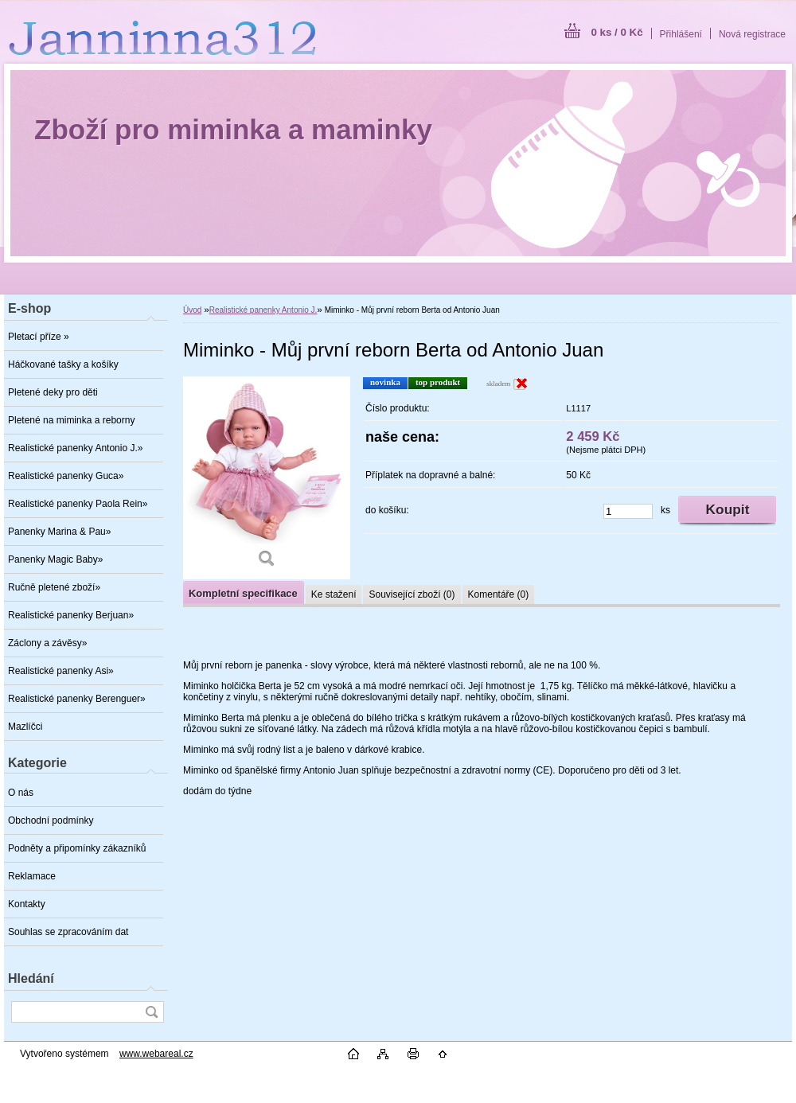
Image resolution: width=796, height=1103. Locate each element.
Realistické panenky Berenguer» (77, 698)
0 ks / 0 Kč (616, 32)
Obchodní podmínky (50, 820)
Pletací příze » (38, 336)
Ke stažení (334, 594)
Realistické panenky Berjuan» (71, 615)
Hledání (31, 978)
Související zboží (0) (412, 594)
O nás (20, 792)
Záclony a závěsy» (47, 643)
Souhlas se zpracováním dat (68, 931)
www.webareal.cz (156, 1053)
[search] (151, 1012)
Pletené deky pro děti (53, 392)
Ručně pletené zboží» (54, 587)
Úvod (192, 310)
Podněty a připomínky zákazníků (77, 848)
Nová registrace (752, 34)
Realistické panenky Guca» (65, 475)
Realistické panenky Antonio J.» (75, 448)
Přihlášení (681, 34)
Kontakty (26, 904)
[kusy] (628, 511)
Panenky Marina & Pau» (59, 531)
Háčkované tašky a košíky (63, 364)
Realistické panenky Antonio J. (263, 310)
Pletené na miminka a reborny (71, 420)
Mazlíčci (25, 726)
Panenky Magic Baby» (55, 559)
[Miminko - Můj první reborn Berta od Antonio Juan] (266, 478)
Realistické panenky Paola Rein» (77, 503)
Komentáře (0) (498, 594)
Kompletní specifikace (243, 593)
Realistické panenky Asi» (61, 670)
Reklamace (32, 876)
